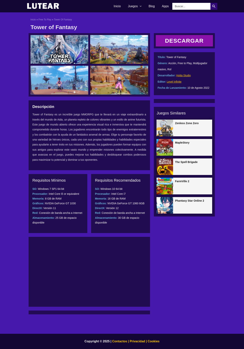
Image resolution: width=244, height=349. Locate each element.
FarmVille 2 (182, 181)
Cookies (153, 341)
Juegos (137, 6)
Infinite (177, 81)
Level (170, 81)
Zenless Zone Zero (187, 123)
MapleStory (182, 142)
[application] (142, 6)
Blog (153, 6)
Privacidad (137, 341)
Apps (165, 6)
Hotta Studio (183, 75)
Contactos (119, 341)
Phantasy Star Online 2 (189, 200)
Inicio (120, 6)
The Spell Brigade (186, 162)
